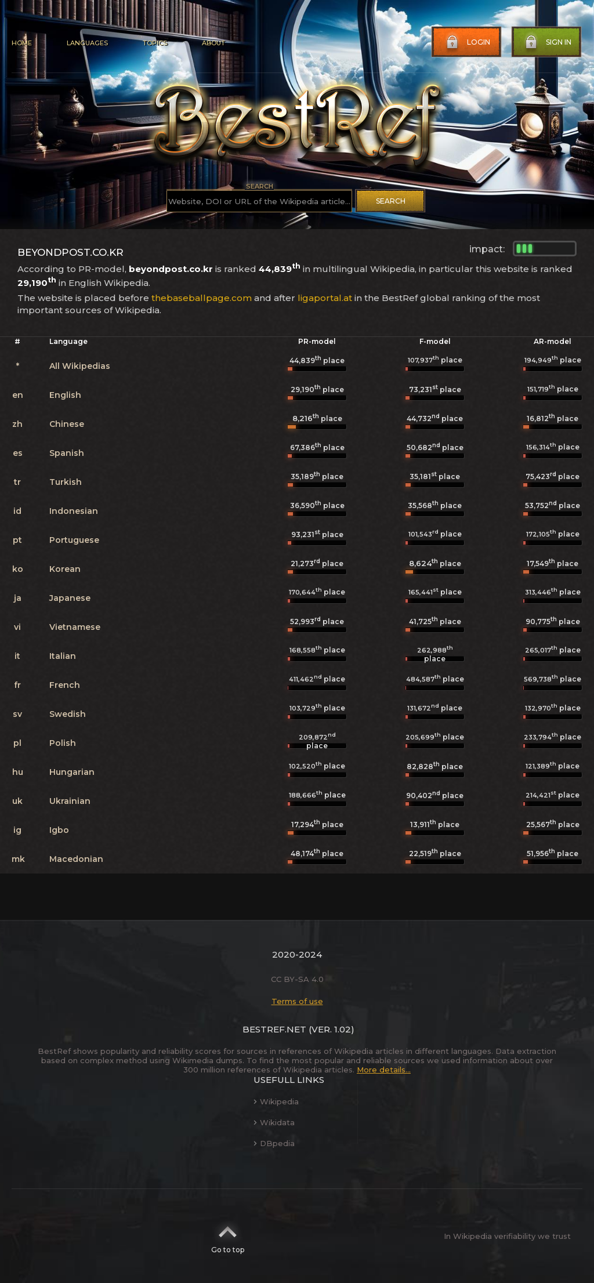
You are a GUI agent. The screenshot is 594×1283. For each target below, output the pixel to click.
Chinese (66, 424)
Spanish (66, 453)
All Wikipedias (79, 366)
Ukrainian (69, 801)
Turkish (65, 482)
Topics (155, 43)
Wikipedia (276, 1101)
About (213, 43)
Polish (62, 743)
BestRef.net (274, 1029)
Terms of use (297, 1001)
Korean (65, 569)
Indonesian (73, 511)
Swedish (67, 714)
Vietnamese (74, 627)
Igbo (59, 830)
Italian (62, 656)
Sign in (547, 42)
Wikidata (274, 1122)
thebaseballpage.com (201, 297)
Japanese (69, 598)
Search (390, 201)
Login (467, 42)
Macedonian (76, 859)
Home (22, 43)
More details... (384, 1069)
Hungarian (72, 772)
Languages (87, 43)
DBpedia (274, 1143)
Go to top (228, 1236)
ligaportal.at (325, 297)
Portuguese (74, 540)
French (64, 685)
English (65, 395)
